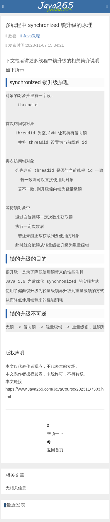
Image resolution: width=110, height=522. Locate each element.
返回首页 (55, 450)
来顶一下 (55, 433)
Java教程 (30, 36)
